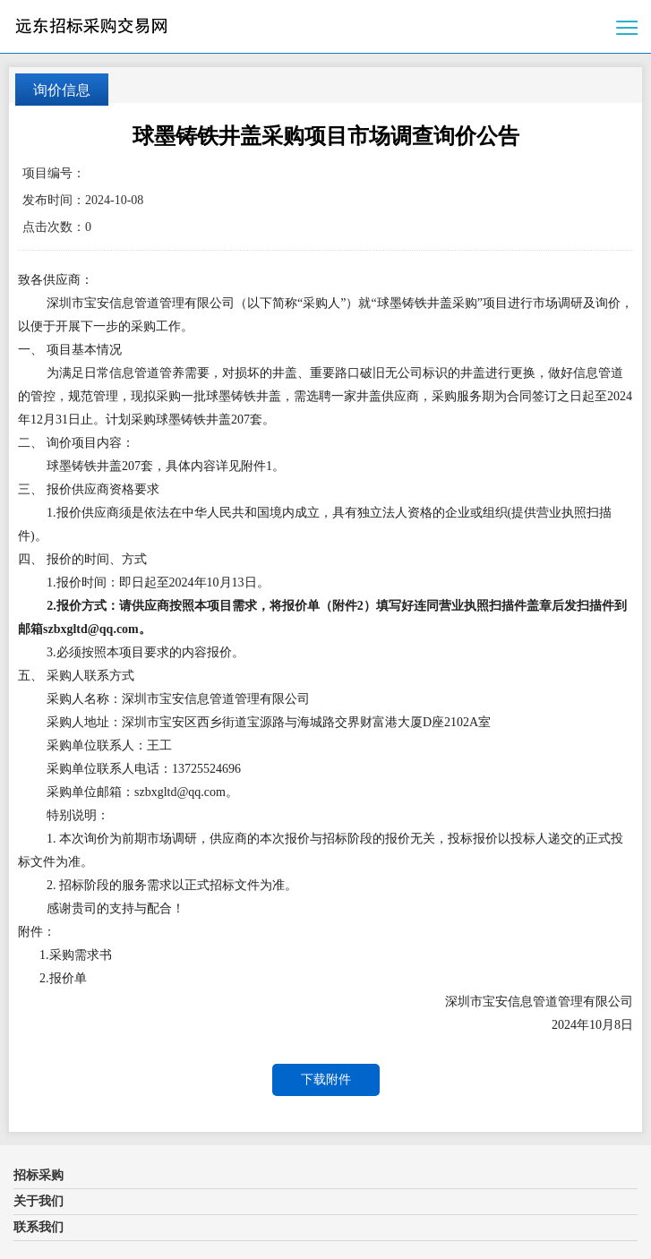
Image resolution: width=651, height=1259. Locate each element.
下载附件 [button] (326, 1079)
